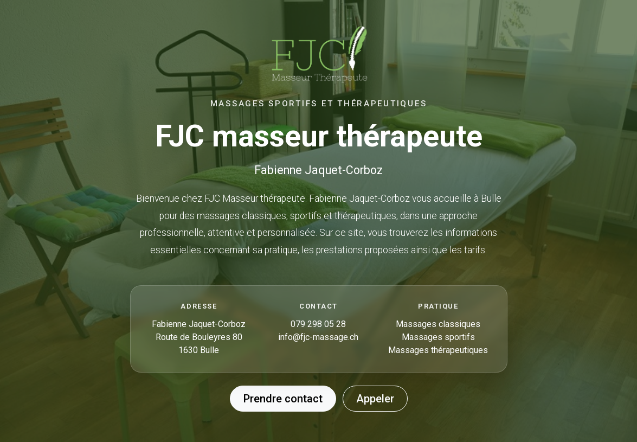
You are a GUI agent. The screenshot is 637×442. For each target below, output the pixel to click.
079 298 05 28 (318, 324)
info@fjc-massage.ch (318, 337)
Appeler (375, 398)
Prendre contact (283, 398)
